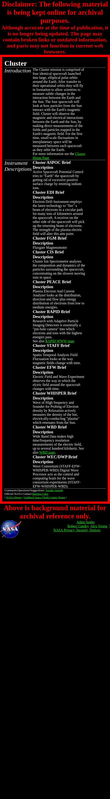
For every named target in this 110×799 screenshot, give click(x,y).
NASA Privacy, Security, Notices (76, 530)
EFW (51, 367)
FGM (52, 238)
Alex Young (98, 526)
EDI (50, 192)
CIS (50, 252)
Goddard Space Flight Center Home (44, 497)
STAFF (53, 345)
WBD (52, 427)
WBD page (47, 452)
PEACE (54, 281)
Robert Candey (78, 526)
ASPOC (54, 162)
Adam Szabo (85, 522)
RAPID (53, 311)
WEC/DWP (57, 457)
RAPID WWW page (59, 341)
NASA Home (14, 497)
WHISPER (56, 393)
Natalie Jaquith (54, 490)
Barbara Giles (40, 493)
